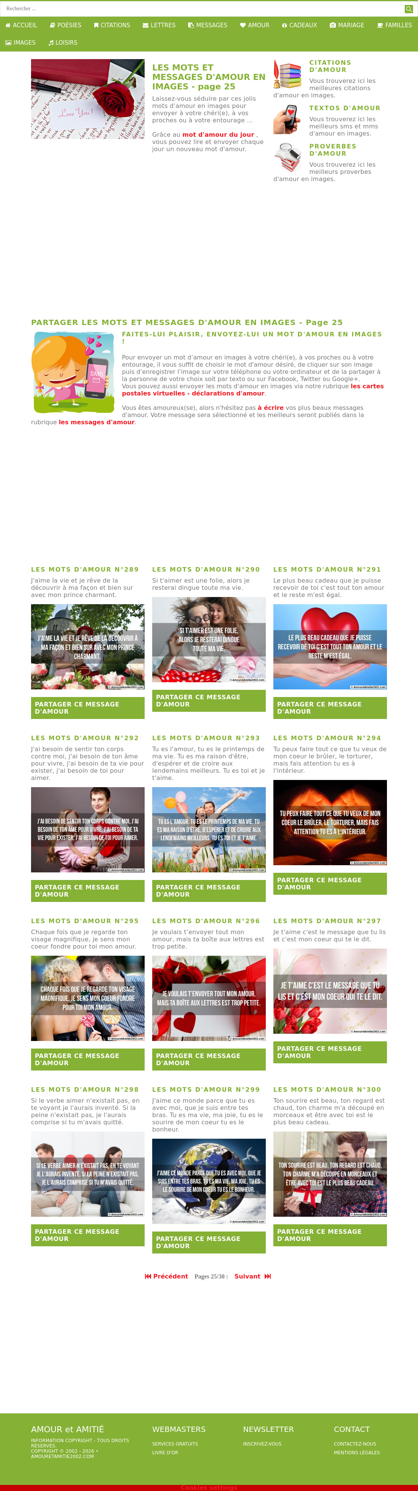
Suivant (253, 1276)
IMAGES (20, 42)
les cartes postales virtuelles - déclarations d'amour (253, 390)
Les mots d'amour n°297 (327, 921)
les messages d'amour (96, 422)
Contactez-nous (355, 1444)
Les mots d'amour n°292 (85, 738)
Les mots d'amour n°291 (327, 569)
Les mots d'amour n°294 (327, 738)
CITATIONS (112, 25)
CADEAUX (299, 25)
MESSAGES (207, 25)
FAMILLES (394, 25)
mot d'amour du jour (218, 134)
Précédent (166, 1276)
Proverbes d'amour (333, 150)
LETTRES (159, 25)
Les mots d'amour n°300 (327, 1089)
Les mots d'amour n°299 (206, 1089)
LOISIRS (63, 42)
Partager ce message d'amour (77, 708)
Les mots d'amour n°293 (206, 738)
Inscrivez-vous (262, 1444)
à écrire (271, 407)
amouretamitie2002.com (62, 1456)
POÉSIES (65, 25)
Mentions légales (357, 1452)
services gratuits (175, 1444)
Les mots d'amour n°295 (85, 921)
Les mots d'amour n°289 (85, 569)
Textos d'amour (345, 108)
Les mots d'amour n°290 (206, 569)
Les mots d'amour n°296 (206, 921)
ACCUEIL (21, 25)
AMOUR (254, 25)
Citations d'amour (330, 66)
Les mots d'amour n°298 (85, 1089)
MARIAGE (347, 25)
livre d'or (165, 1452)
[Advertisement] (209, 253)
